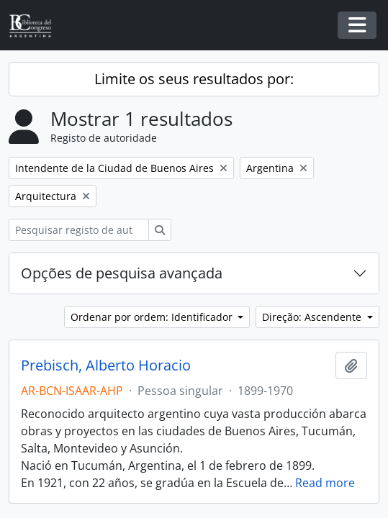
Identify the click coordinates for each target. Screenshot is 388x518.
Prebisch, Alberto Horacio (106, 365)
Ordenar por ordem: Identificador (153, 317)
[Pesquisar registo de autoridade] (79, 230)
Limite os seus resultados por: (194, 78)
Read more (325, 483)
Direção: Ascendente (313, 317)
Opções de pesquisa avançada (121, 273)
